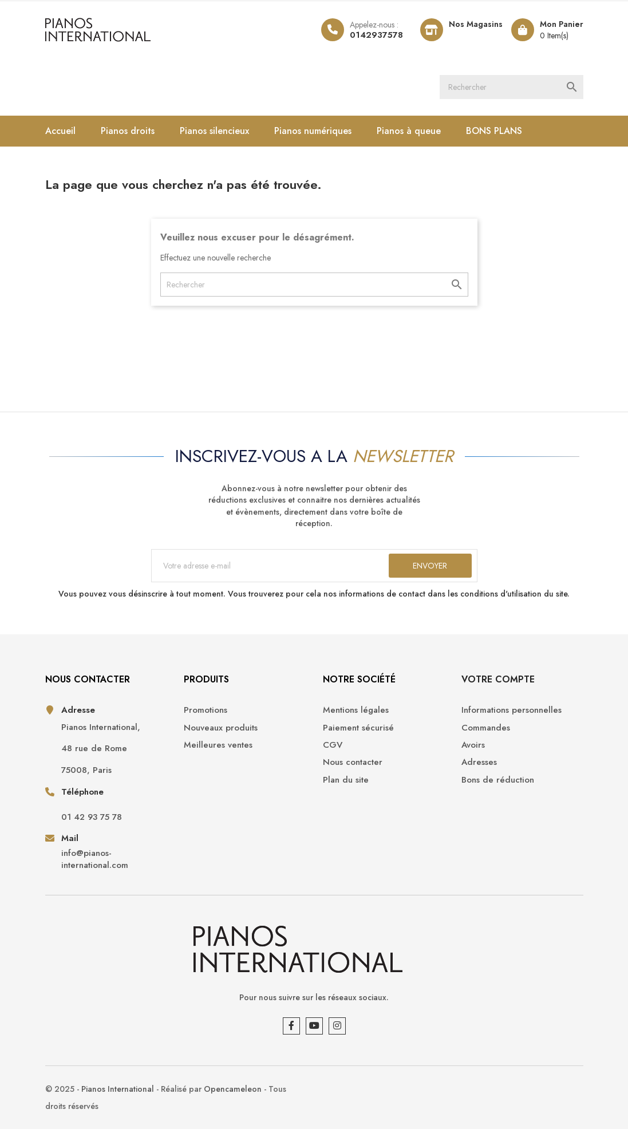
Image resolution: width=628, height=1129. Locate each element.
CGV (332, 745)
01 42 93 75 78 (91, 817)
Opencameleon (233, 1089)
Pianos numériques (312, 130)
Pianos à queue (409, 130)
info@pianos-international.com (94, 859)
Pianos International (117, 1089)
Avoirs (473, 745)
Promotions (205, 710)
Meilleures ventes (218, 745)
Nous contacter (352, 762)
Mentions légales (356, 710)
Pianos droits (128, 130)
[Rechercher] (511, 87)
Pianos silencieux (214, 130)
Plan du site (346, 780)
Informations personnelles (511, 710)
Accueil (60, 130)
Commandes (485, 728)
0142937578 (376, 35)
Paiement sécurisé (358, 728)
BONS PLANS (494, 130)
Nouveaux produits (221, 728)
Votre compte (498, 679)
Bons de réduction (497, 780)
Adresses (479, 762)
